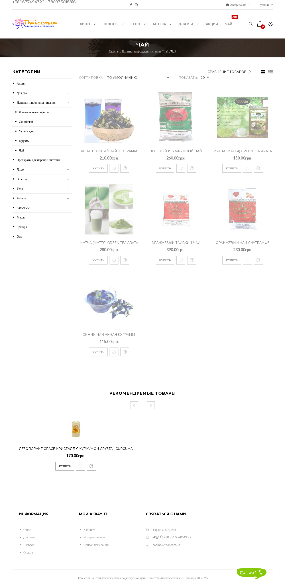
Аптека (21, 198)
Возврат (28, 545)
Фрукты (24, 141)
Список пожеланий (96, 545)
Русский (266, 4)
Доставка (29, 537)
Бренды (22, 227)
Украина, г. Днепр (161, 529)
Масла (21, 217)
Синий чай (26, 121)
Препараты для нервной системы (38, 160)
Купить (98, 168)
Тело (20, 188)
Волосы (22, 179)
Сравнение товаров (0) (230, 72)
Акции (21, 83)
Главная (114, 51)
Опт (19, 236)
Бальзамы (23, 208)
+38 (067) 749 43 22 (168, 537)
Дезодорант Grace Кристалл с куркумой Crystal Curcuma (76, 449)
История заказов (94, 537)
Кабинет (89, 529)
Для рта (22, 93)
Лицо (20, 169)
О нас (27, 529)
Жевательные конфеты (34, 112)
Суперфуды (26, 131)
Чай (166, 51)
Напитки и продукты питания (141, 51)
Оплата (28, 552)
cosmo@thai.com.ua (163, 545)
